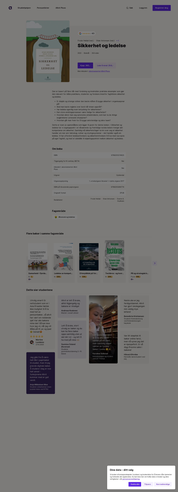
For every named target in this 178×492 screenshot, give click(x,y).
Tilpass (147, 484)
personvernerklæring (131, 479)
